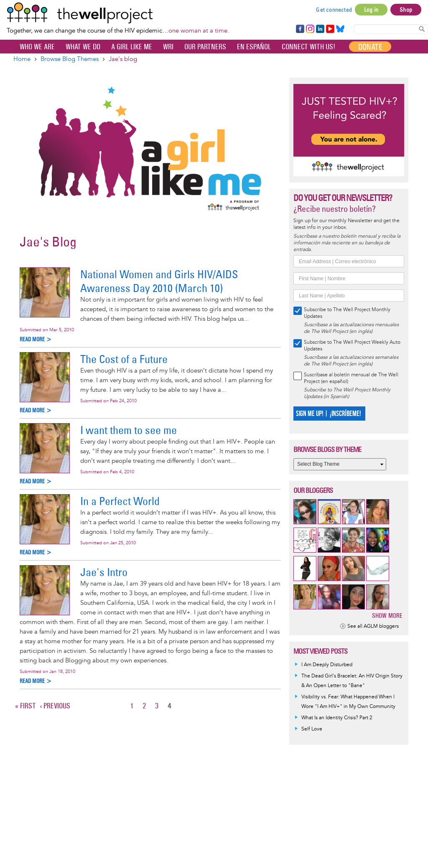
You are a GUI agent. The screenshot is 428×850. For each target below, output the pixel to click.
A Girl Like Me (131, 46)
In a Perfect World (120, 501)
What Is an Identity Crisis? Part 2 (336, 718)
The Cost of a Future (124, 359)
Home (22, 59)
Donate (370, 47)
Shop (406, 9)
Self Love (311, 729)
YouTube (329, 29)
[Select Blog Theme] (339, 464)
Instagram (309, 29)
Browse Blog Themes (70, 59)
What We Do (83, 46)
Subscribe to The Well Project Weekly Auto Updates (352, 345)
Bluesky (340, 29)
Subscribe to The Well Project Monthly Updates (347, 313)
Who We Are (37, 46)
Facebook (299, 29)
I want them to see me (128, 430)
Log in (371, 9)
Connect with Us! (308, 46)
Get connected (334, 9)
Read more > (36, 339)
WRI (168, 46)
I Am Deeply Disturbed (326, 665)
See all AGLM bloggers (373, 626)
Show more (387, 615)
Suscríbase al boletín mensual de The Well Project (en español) (351, 378)
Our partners (205, 46)
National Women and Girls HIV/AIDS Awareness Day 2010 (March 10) (159, 281)
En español (254, 46)
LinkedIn (320, 29)
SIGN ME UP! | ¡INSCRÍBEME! (328, 413)
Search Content (422, 29)
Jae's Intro (103, 572)
